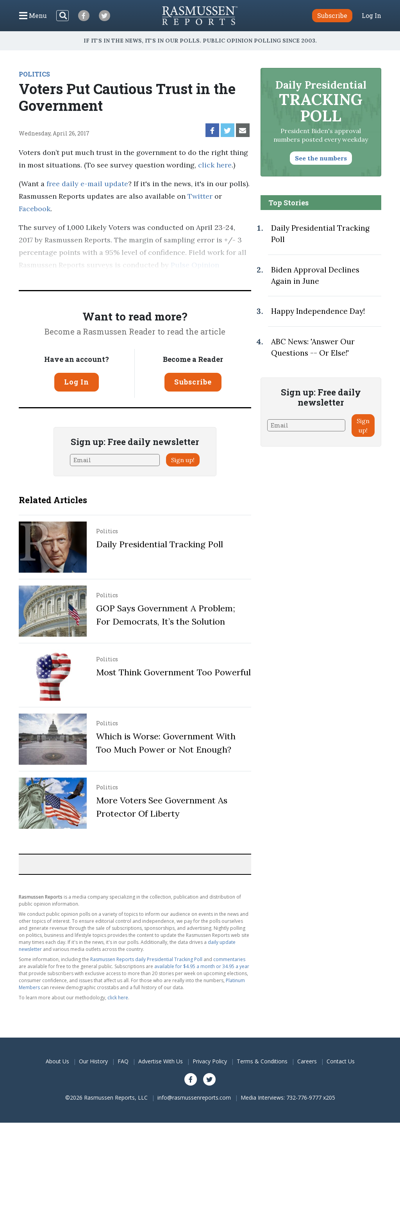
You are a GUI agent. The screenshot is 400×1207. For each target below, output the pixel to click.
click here (215, 164)
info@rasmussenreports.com (194, 1097)
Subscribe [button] (332, 15)
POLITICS (34, 74)
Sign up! (183, 460)
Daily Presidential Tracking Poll (159, 544)
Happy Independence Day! (318, 311)
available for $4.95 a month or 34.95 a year (201, 966)
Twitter (200, 196)
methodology (106, 277)
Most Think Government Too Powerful (173, 672)
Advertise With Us (160, 1061)
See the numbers (321, 158)
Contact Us (341, 1061)
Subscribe (193, 381)
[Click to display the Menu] (33, 15)
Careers (307, 1061)
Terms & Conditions (262, 1061)
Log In (371, 15)
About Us (57, 1061)
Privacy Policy (210, 1061)
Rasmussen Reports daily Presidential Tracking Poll (146, 959)
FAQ (123, 1061)
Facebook (34, 208)
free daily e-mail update (87, 183)
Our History (93, 1061)
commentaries (229, 959)
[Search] (62, 15)
